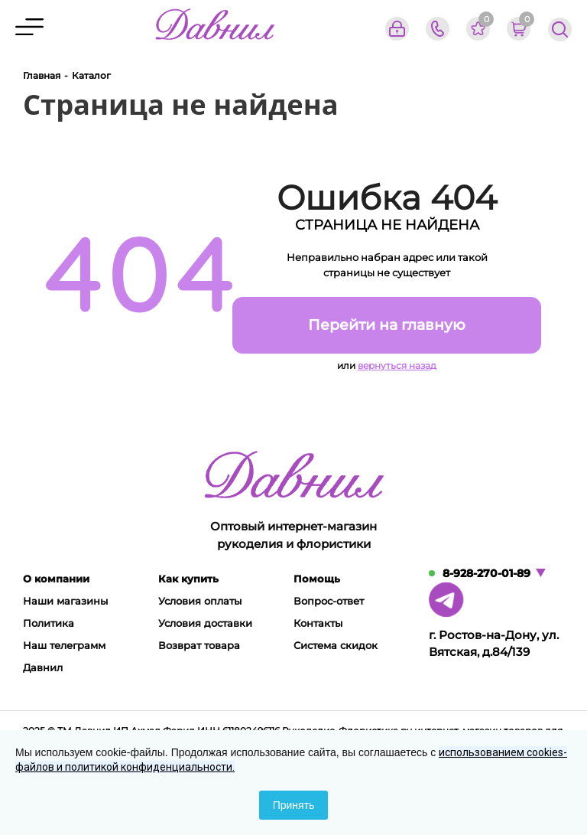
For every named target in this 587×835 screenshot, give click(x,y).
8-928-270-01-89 (486, 573)
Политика (48, 623)
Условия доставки (205, 623)
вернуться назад (397, 365)
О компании (56, 578)
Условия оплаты (200, 601)
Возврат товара (199, 645)
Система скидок (336, 645)
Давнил (43, 667)
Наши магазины (65, 601)
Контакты (318, 623)
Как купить (188, 578)
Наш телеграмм (64, 645)
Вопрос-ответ (329, 601)
